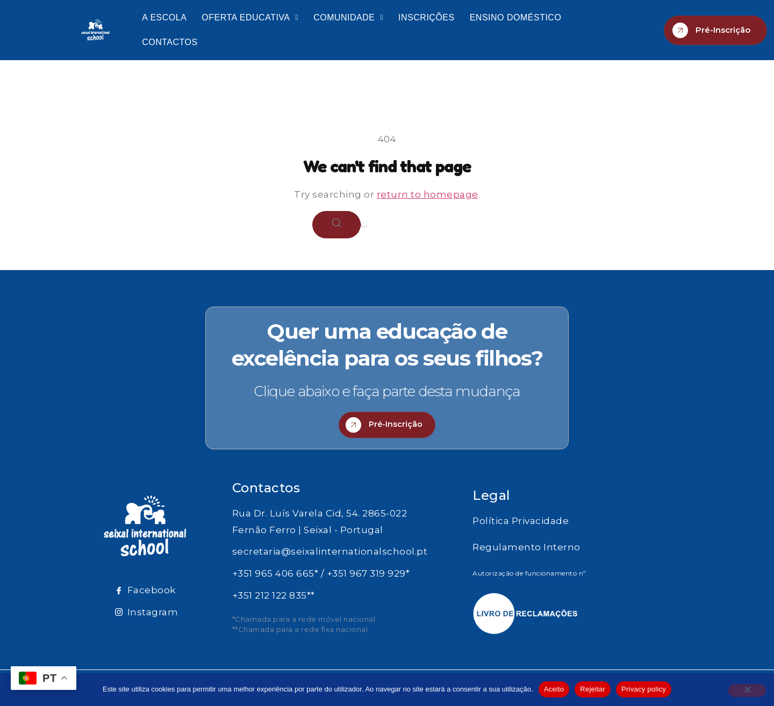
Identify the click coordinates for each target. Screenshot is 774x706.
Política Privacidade (520, 525)
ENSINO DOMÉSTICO (516, 17)
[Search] (336, 224)
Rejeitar (592, 689)
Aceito (554, 689)
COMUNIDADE (348, 17)
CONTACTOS (169, 42)
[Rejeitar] (747, 690)
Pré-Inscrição (711, 30)
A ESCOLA (164, 17)
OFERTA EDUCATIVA (250, 17)
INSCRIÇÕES (426, 17)
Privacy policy (643, 689)
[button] (250, 17)
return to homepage (427, 194)
